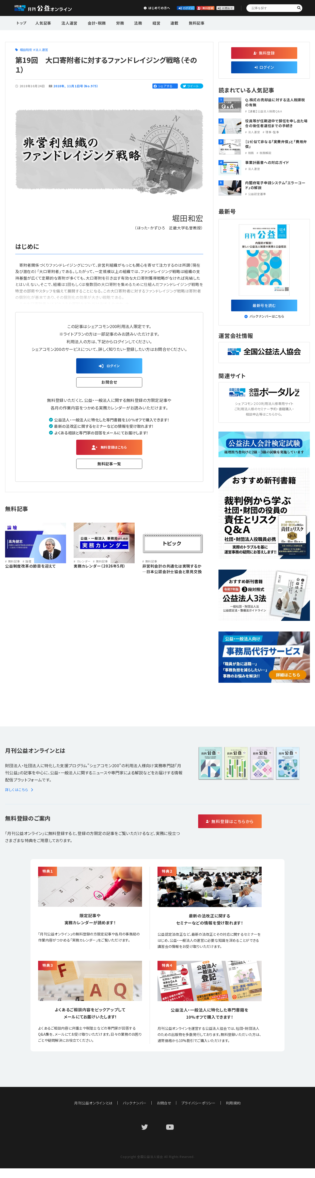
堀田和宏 (26, 49)
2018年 (59, 86)
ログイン (144, 8)
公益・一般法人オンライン (49, 8)
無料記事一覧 (109, 467)
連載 (159, 22)
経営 (143, 22)
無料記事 (178, 22)
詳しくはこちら (20, 792)
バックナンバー (135, 1105)
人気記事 (43, 22)
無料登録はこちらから (251, 825)
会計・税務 (91, 22)
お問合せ (219, 8)
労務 (112, 22)
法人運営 (66, 22)
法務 (128, 22)
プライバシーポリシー (198, 1105)
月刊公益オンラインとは (93, 1105)
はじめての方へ (106, 8)
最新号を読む (264, 307)
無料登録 (181, 8)
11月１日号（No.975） (83, 86)
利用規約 (233, 1105)
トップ (22, 22)
